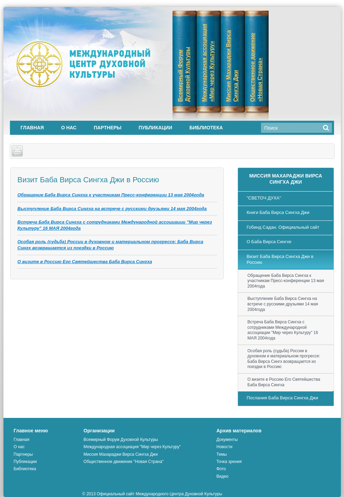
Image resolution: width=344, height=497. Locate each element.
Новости (224, 446)
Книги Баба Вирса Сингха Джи (278, 212)
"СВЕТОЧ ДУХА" (264, 198)
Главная (32, 127)
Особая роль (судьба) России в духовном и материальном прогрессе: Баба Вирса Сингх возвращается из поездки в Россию (284, 358)
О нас (68, 127)
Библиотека (206, 127)
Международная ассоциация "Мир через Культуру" (132, 446)
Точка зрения (228, 461)
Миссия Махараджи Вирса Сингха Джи (121, 454)
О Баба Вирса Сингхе (269, 241)
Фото (221, 468)
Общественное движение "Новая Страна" (124, 461)
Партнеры (107, 127)
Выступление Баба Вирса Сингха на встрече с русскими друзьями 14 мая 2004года (112, 208)
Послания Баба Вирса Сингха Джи (282, 397)
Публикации (155, 127)
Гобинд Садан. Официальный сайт (283, 227)
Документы (227, 439)
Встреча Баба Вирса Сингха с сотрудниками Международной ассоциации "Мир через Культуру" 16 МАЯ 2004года (283, 330)
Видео (222, 476)
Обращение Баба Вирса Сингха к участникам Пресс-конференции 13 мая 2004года (111, 194)
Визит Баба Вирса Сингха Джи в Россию (280, 259)
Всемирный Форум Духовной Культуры (121, 439)
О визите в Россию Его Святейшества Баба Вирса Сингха (85, 261)
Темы (221, 454)
